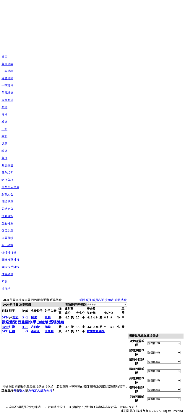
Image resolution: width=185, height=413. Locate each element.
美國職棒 (7, 64)
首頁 (4, 56)
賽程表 (109, 300)
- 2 (25, 317)
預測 (4, 281)
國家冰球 (7, 100)
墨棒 (4, 107)
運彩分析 (7, 216)
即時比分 (7, 209)
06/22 (5, 327)
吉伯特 (35, 327)
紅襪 (12, 327)
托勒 (48, 327)
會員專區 (7, 165)
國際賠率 (7, 201)
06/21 (5, 331)
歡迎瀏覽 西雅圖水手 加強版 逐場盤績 (33, 322)
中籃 (4, 136)
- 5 (25, 331)
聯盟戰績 (7, 238)
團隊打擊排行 (10, 259)
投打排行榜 (8, 252)
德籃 (4, 143)
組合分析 (7, 179)
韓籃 (4, 121)
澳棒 (4, 114)
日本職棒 (7, 71)
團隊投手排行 (10, 267)
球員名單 (98, 300)
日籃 (4, 129)
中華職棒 (7, 85)
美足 (4, 158)
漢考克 (35, 331)
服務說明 (7, 172)
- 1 (25, 327)
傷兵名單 (7, 230)
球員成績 (121, 300)
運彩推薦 (7, 223)
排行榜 (5, 288)
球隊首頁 (85, 300)
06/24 (5, 317)
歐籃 (4, 150)
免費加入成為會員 (40, 390)
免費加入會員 (10, 187)
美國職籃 (7, 92)
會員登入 (19, 390)
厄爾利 (49, 331)
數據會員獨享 (96, 331)
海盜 (15, 317)
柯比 (34, 317)
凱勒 (48, 317)
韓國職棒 (7, 78)
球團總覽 (7, 274)
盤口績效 (7, 245)
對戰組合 (7, 194)
